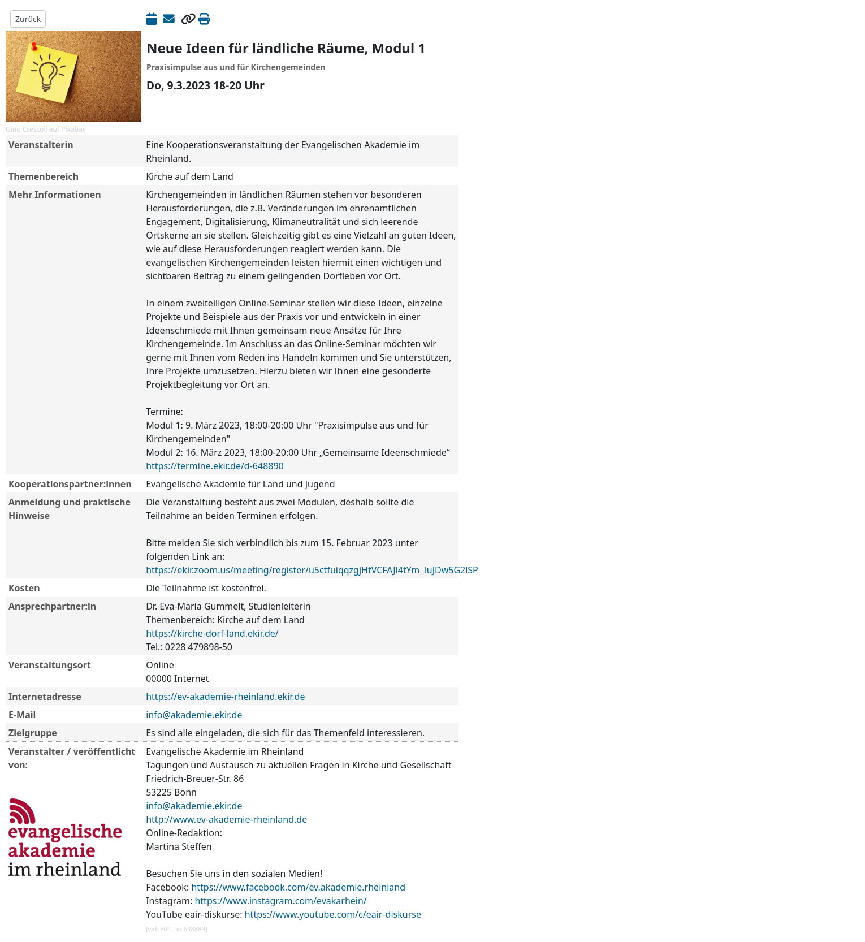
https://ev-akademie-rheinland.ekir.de (225, 696)
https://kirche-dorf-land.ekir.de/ (212, 633)
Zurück (28, 19)
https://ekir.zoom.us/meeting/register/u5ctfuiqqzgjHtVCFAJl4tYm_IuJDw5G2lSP (312, 570)
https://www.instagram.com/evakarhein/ (280, 901)
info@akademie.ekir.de (194, 714)
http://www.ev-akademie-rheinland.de (226, 819)
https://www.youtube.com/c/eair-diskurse (333, 914)
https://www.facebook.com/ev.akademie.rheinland (298, 887)
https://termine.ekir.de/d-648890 (215, 466)
